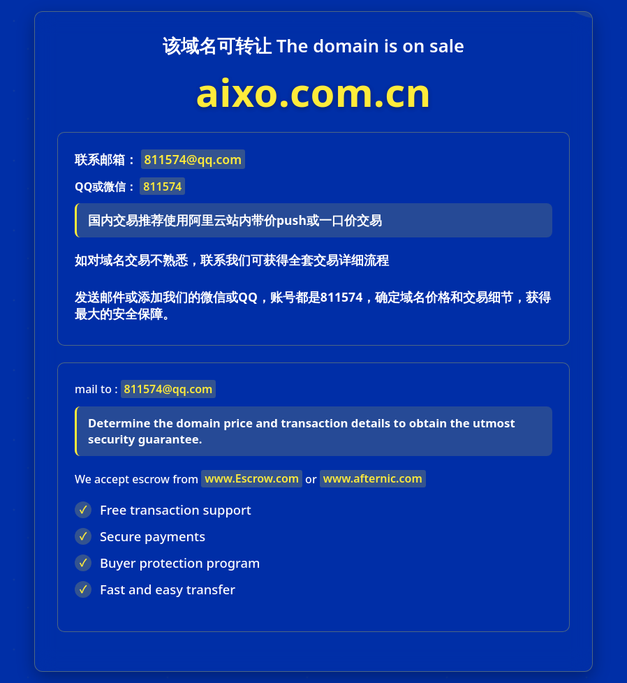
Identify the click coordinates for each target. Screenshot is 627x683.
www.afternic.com (372, 478)
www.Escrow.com (252, 478)
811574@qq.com (193, 159)
